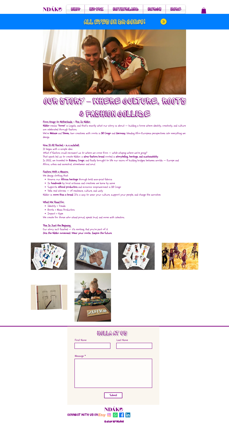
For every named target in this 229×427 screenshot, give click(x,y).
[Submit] (113, 395)
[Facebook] (121, 415)
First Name (80, 340)
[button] (203, 11)
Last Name (122, 340)
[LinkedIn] (127, 415)
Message (79, 356)
